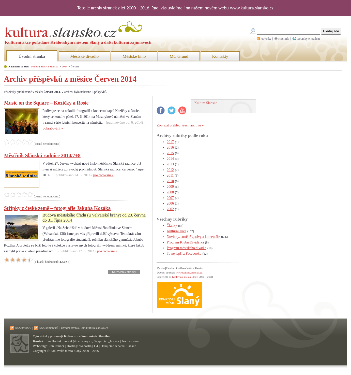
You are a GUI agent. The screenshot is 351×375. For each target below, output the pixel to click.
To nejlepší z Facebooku (184, 253)
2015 (170, 153)
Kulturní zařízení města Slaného (87, 336)
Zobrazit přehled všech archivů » (180, 125)
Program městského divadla (186, 248)
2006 (170, 203)
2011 (170, 175)
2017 (170, 142)
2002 (170, 209)
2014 (64, 66)
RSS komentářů (48, 328)
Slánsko (131, 346)
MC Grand (179, 56)
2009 (170, 187)
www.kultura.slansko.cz (251, 8)
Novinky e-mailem (308, 38)
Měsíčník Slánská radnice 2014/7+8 (42, 155)
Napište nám (130, 341)
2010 (170, 181)
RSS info (283, 38)
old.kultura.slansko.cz (94, 328)
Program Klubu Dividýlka (185, 242)
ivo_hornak (111, 341)
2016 (170, 147)
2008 (170, 192)
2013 (170, 164)
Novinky (266, 38)
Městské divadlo (84, 56)
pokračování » (53, 128)
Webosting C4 (88, 346)
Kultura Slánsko (206, 103)
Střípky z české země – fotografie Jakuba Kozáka (57, 208)
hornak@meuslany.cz (78, 341)
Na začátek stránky (124, 271)
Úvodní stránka (32, 56)
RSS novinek (23, 328)
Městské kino (134, 56)
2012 (170, 170)
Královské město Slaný (185, 276)
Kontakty (220, 56)
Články (172, 225)
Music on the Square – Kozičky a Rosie (46, 103)
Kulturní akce (176, 231)
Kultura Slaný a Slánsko (44, 66)
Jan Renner (56, 346)
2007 (170, 198)
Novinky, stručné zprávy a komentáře (193, 237)
